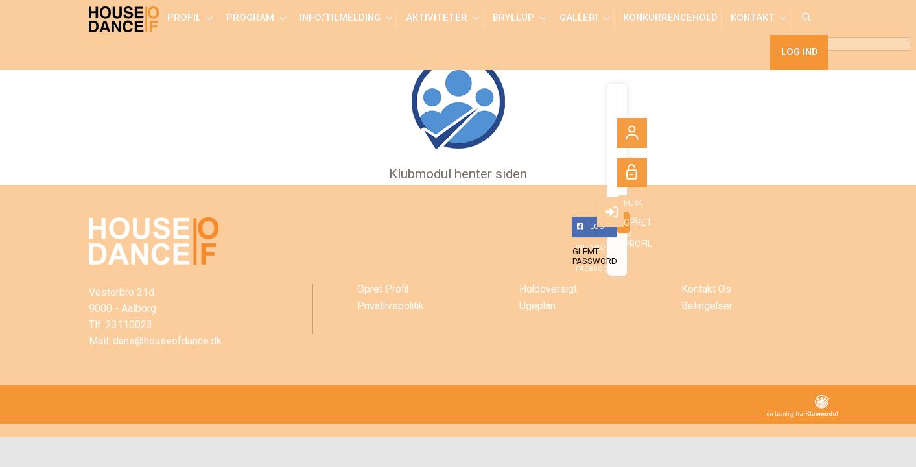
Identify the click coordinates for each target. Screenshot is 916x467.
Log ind (798, 58)
